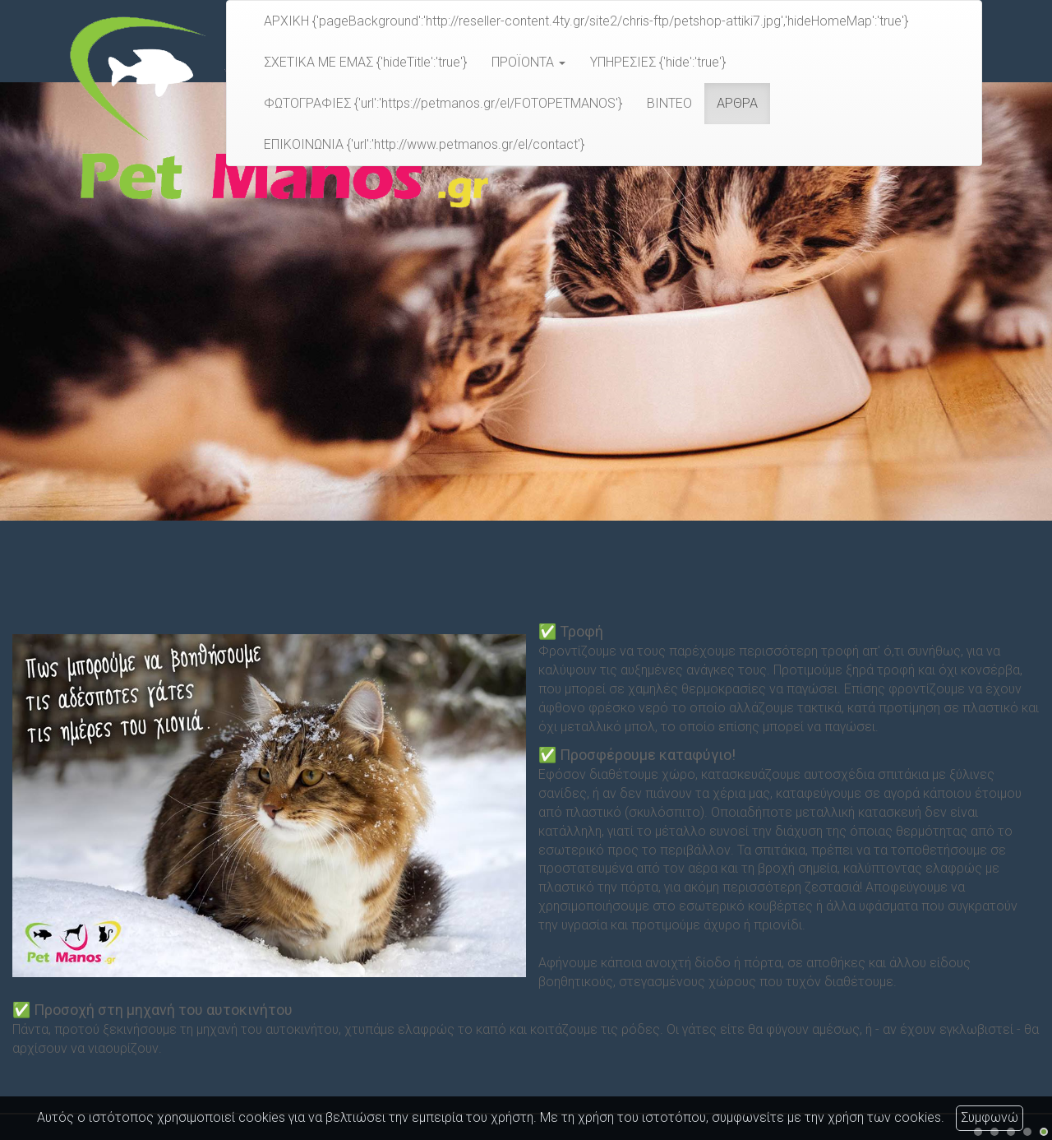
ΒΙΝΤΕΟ (669, 103)
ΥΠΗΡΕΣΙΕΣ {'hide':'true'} (658, 62)
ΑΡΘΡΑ (737, 103)
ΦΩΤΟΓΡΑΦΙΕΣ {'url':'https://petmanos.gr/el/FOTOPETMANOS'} (443, 103)
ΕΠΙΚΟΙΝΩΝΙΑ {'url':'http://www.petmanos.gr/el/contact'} (424, 144)
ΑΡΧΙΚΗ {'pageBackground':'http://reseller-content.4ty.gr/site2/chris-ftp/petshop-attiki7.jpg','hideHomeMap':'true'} (586, 21)
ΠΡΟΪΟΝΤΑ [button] (528, 62)
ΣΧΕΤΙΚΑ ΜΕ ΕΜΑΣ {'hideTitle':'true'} (365, 62)
